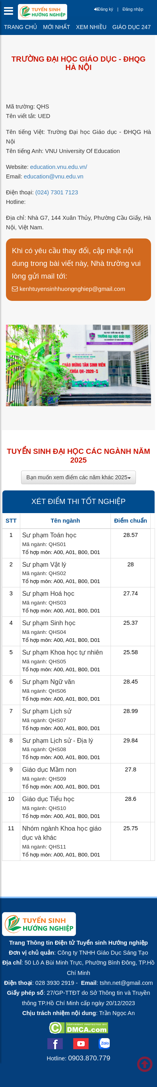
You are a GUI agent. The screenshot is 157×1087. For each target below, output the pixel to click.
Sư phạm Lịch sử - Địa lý (57, 740)
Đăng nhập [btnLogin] (132, 9)
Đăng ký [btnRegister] (103, 9)
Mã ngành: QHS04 (44, 632)
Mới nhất (56, 27)
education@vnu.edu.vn (53, 176)
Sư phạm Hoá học (48, 593)
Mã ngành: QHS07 (44, 720)
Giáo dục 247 (131, 27)
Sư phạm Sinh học (49, 623)
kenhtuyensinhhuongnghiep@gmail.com (68, 288)
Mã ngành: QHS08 (44, 749)
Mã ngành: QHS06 (44, 691)
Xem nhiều (91, 27)
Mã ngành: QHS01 (44, 544)
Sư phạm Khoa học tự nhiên (62, 652)
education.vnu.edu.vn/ (58, 167)
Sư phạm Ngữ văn (48, 681)
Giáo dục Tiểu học (48, 799)
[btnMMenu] (11, 13)
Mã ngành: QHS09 (44, 779)
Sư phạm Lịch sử (47, 711)
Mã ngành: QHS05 (44, 662)
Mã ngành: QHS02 (44, 573)
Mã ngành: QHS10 (44, 808)
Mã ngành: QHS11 (44, 847)
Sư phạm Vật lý (44, 564)
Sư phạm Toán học (49, 535)
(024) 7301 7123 (56, 192)
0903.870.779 (89, 1058)
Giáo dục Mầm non (49, 769)
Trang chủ (20, 27)
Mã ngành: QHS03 (44, 603)
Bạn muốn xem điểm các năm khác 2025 (78, 477)
